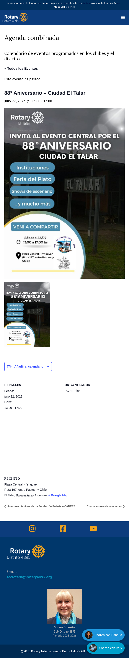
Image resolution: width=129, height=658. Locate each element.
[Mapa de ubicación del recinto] (58, 444)
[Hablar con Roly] (106, 648)
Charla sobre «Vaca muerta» (104, 506)
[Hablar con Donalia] (103, 635)
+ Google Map (58, 495)
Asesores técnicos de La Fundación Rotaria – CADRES (41, 506)
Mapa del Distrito (64, 6)
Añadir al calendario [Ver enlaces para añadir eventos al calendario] (28, 366)
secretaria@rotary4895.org (29, 577)
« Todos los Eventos (21, 68)
